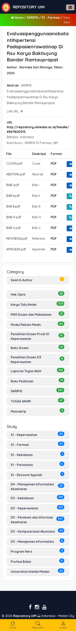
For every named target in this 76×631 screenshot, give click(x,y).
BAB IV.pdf (13, 217)
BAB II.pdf (13, 196)
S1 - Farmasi (51, 17)
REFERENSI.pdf (16, 238)
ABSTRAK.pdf (15, 174)
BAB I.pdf (12, 185)
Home (19, 17)
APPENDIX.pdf (16, 249)
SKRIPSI (33, 17)
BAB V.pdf (13, 228)
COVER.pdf (14, 163)
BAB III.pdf (13, 206)
